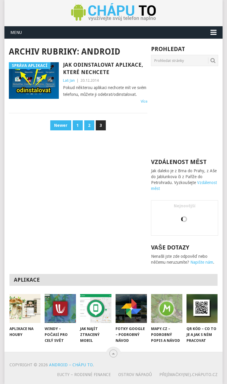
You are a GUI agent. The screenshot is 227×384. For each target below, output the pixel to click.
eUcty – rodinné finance (84, 374)
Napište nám (201, 262)
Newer (60, 125)
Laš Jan (69, 80)
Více (144, 101)
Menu (16, 32)
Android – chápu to (71, 364)
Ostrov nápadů (135, 374)
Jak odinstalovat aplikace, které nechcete (103, 68)
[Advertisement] (189, 112)
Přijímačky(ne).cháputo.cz (188, 374)
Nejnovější (184, 206)
